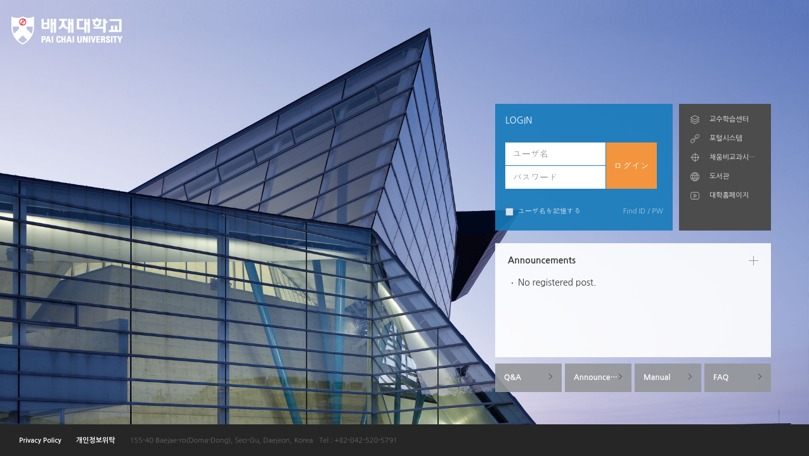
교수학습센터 (729, 119)
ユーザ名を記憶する (543, 212)
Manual (657, 377)
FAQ (720, 377)
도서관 (719, 176)
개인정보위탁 (95, 440)
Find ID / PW (643, 211)
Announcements (602, 377)
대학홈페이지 (729, 195)
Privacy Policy (40, 440)
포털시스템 (725, 138)
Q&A (512, 377)
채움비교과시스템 (734, 157)
